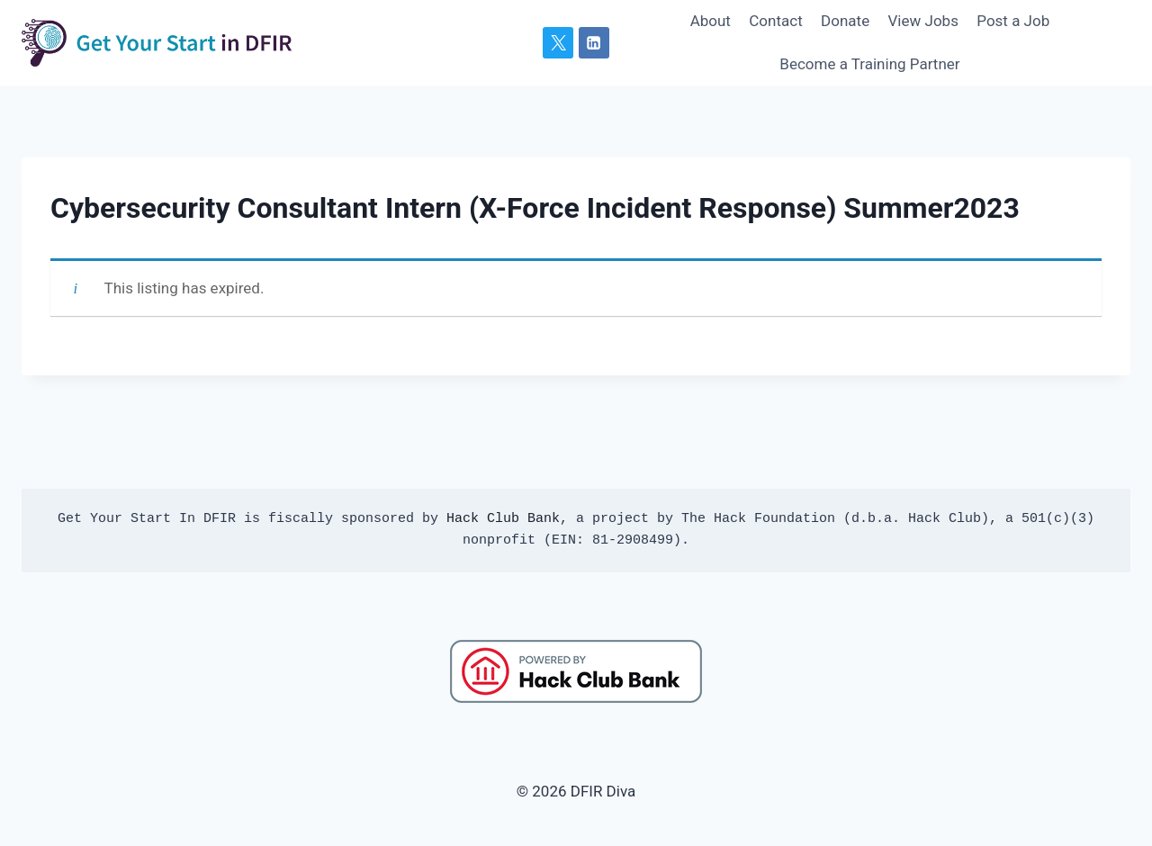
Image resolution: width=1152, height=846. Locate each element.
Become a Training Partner (869, 64)
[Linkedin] (594, 42)
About (710, 21)
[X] (558, 42)
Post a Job (1012, 21)
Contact (775, 21)
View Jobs (923, 21)
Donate (845, 21)
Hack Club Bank (503, 518)
